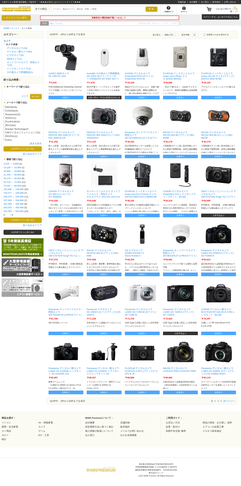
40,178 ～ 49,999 (12, 178)
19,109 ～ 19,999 (12, 167)
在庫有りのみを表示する (216, 34)
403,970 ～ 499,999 (14, 207)
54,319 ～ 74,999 (12, 182)
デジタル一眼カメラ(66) (19, 51)
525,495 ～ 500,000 (14, 211)
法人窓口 (205, 2)
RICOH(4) (10, 125)
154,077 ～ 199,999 (14, 193)
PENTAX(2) (10, 136)
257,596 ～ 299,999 (14, 200)
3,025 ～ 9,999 (11, 164)
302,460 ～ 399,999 (14, 204)
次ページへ (229, 401)
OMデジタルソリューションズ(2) (22, 132)
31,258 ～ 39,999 (12, 174)
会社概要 (193, 2)
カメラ (14, 28)
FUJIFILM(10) (12, 121)
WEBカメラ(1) (14, 59)
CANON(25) (11, 110)
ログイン (208, 17)
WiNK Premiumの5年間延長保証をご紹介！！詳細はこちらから (76, 23)
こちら (235, 17)
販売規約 (216, 2)
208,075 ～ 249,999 (14, 196)
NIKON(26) (10, 107)
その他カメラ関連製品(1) (20, 72)
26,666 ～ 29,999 (12, 171)
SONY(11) (10, 118)
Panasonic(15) (12, 114)
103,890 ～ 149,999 (14, 189)
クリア (24, 96)
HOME (6, 28)
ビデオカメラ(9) (15, 55)
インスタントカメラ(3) (19, 68)
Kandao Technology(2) (16, 129)
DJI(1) (8, 139)
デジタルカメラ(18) (17, 48)
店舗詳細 (182, 2)
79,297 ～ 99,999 (12, 185)
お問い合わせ (230, 2)
